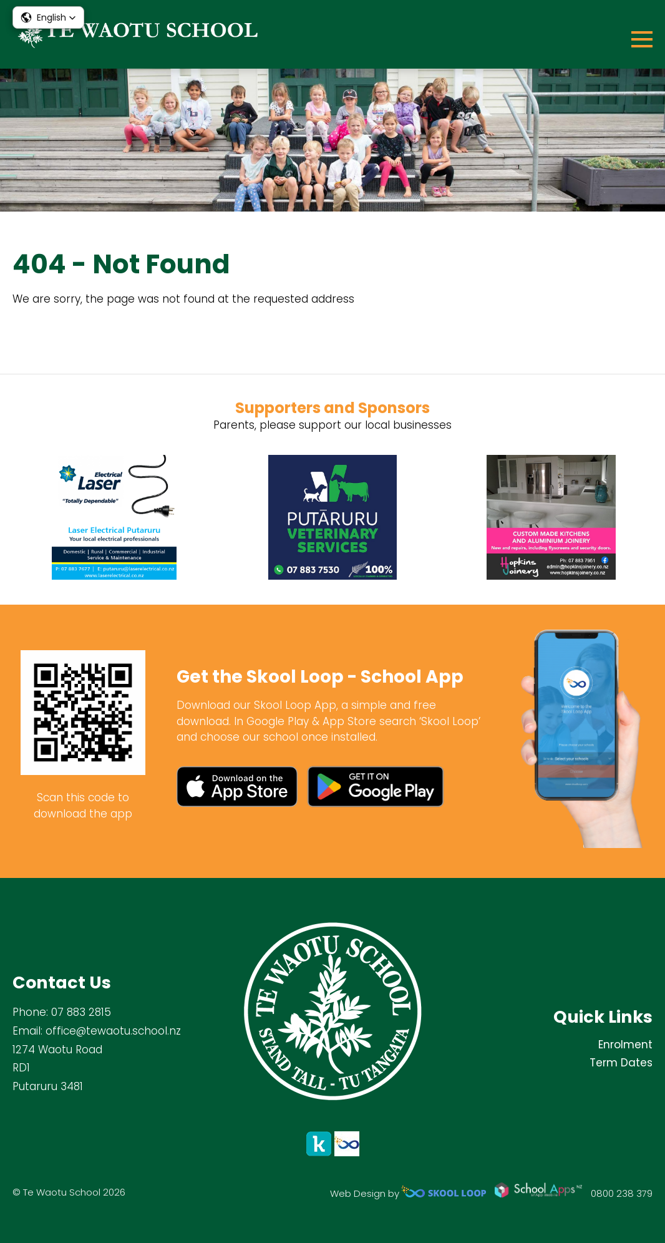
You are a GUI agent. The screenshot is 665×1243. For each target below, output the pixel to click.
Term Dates (621, 1062)
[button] (48, 17)
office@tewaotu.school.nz (113, 1030)
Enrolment (625, 1044)
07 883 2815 (81, 1012)
